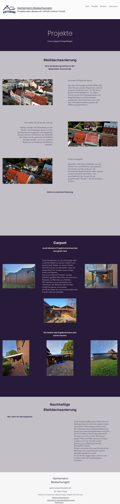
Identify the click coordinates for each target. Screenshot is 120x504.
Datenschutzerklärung (60, 498)
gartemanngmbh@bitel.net (60, 488)
